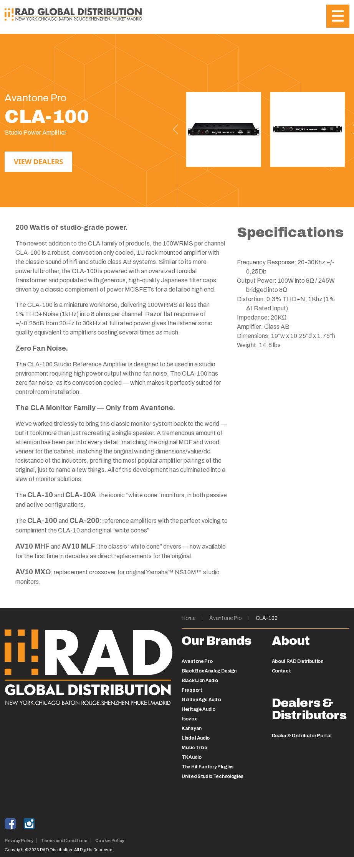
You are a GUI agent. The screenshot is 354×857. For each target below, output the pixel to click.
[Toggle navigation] (337, 16)
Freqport (192, 690)
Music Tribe (194, 747)
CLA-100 (267, 618)
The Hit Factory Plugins (207, 767)
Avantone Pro (225, 618)
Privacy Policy (19, 840)
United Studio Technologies (212, 776)
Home (189, 618)
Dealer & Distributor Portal (301, 735)
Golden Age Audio (201, 699)
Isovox (189, 719)
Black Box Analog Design (209, 671)
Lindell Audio (196, 738)
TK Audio (192, 757)
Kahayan (192, 728)
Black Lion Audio (200, 680)
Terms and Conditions (64, 840)
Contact (281, 671)
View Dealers (38, 161)
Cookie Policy (109, 840)
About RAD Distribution (297, 661)
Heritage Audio (198, 709)
